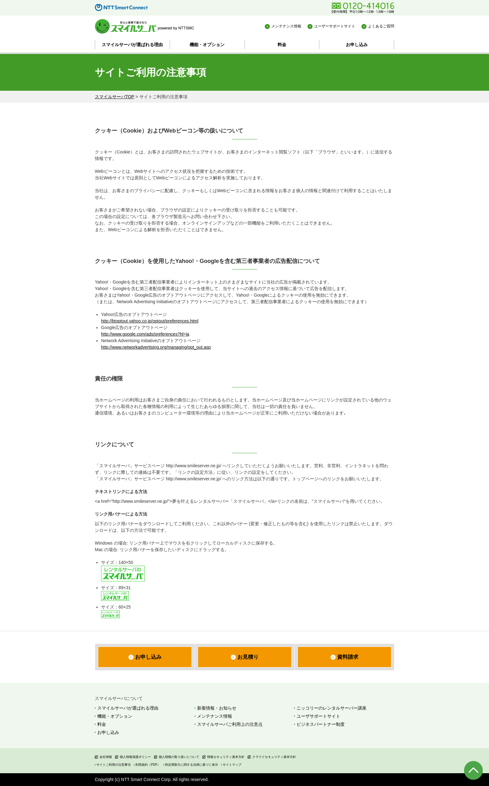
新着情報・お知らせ (216, 708)
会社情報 (105, 757)
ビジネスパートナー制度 (321, 724)
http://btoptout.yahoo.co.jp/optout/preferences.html (149, 320)
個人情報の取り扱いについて (179, 757)
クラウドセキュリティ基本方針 (274, 757)
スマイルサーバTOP (114, 96)
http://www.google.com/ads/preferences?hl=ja (145, 334)
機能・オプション (207, 44)
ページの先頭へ (473, 770)
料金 (282, 44)
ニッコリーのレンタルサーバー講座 (331, 708)
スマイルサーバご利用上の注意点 (230, 724)
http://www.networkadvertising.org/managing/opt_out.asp (156, 347)
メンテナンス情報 (286, 26)
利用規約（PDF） (147, 764)
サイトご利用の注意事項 (113, 764)
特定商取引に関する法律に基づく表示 (191, 764)
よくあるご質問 (381, 26)
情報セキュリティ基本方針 (225, 757)
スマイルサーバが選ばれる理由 (132, 44)
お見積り (248, 657)
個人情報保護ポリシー (135, 757)
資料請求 (347, 657)
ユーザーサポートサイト (334, 26)
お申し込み (357, 44)
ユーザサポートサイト (318, 716)
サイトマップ (232, 764)
